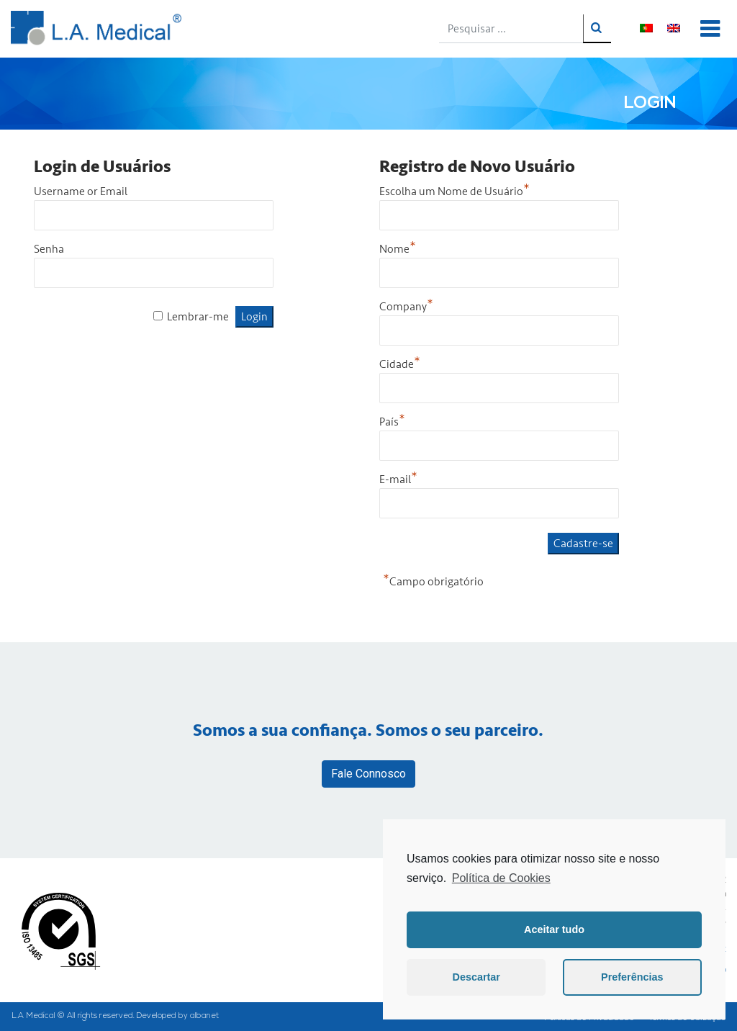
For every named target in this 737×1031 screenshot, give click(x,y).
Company (406, 307)
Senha (49, 249)
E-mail (398, 479)
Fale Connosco (368, 773)
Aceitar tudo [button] (554, 929)
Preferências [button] (632, 977)
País (392, 422)
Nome (397, 249)
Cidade (399, 364)
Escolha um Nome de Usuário (454, 191)
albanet (204, 1016)
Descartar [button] (476, 977)
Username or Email (80, 191)
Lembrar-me (198, 317)
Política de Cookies (501, 878)
